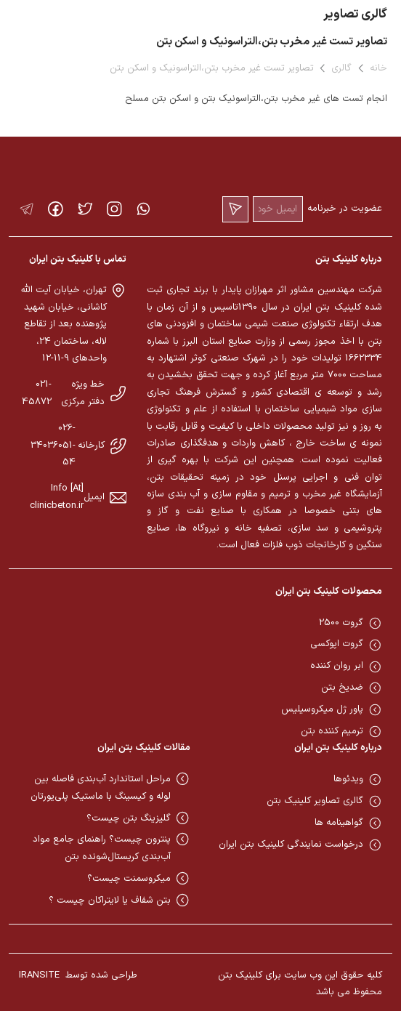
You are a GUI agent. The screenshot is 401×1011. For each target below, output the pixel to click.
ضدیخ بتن (342, 687)
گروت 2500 (341, 623)
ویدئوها (348, 779)
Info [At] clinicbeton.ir (57, 496)
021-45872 (37, 392)
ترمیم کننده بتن (332, 731)
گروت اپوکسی (336, 644)
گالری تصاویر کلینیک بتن (315, 801)
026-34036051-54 (53, 445)
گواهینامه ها (339, 822)
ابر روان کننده (336, 665)
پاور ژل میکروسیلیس (322, 709)
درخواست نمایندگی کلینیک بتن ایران (291, 844)
